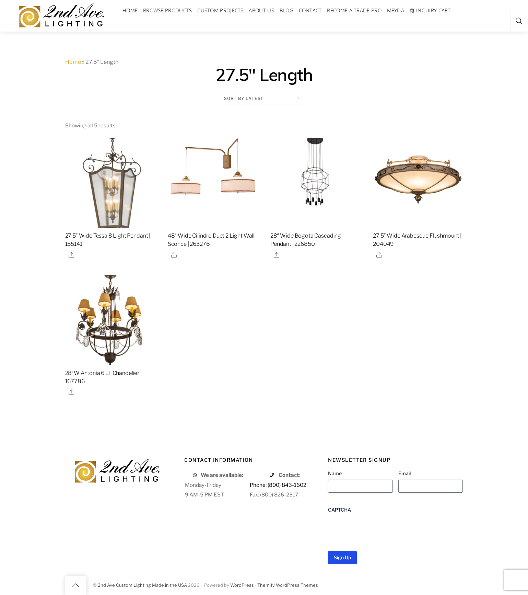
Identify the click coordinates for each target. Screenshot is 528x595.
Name (335, 473)
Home (73, 62)
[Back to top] (75, 585)
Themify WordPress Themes (287, 585)
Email (404, 473)
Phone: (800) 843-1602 (278, 485)
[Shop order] (264, 98)
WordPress (242, 585)
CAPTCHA (339, 510)
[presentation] (380, 529)
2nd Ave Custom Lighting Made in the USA (142, 585)
